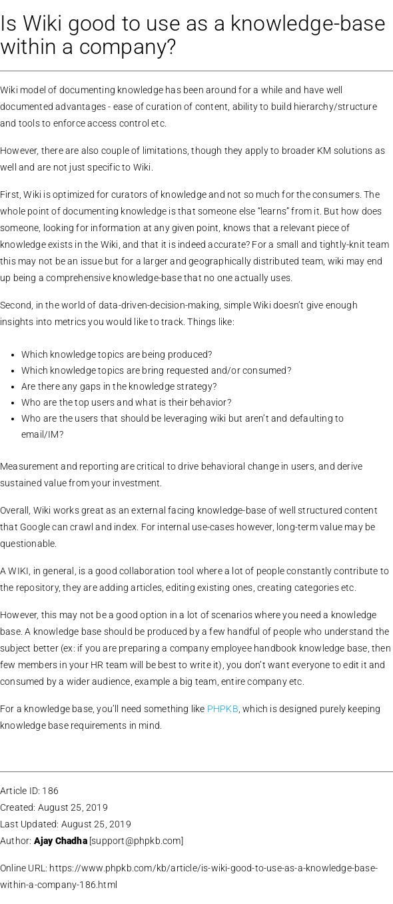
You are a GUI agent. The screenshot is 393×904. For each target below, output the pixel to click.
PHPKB (222, 708)
